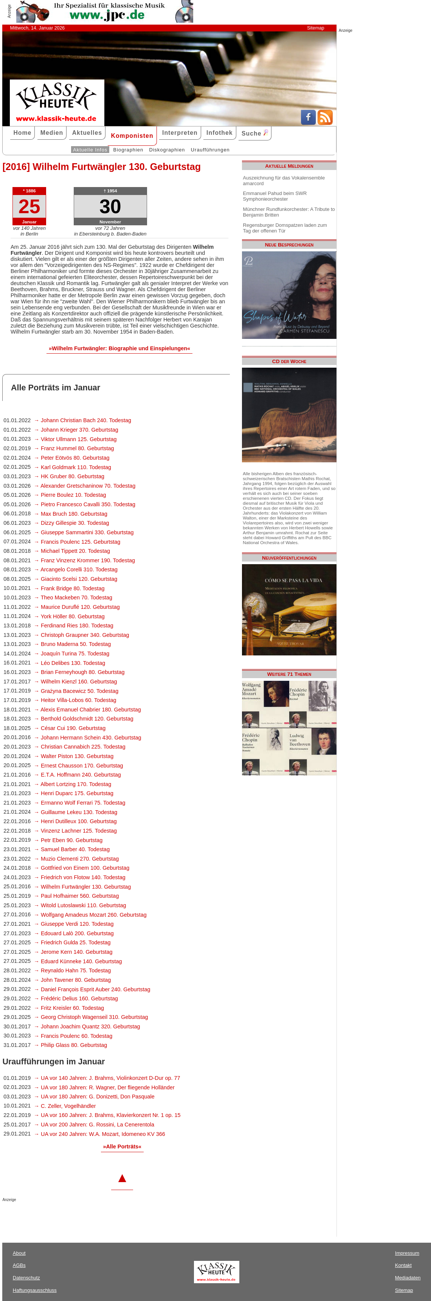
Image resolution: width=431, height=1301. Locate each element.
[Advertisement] (90, 1217)
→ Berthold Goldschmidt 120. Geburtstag (83, 719)
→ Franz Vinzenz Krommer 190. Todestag (84, 560)
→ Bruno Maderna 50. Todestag (72, 644)
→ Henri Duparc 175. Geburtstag (73, 793)
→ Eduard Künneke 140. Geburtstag (78, 961)
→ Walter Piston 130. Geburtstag (74, 756)
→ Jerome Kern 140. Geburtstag (73, 952)
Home (22, 132)
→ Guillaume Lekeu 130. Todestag (76, 812)
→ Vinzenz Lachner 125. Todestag (75, 831)
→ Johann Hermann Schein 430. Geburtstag (87, 738)
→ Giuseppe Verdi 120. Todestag (74, 924)
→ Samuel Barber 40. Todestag (72, 849)
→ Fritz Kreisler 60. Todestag (69, 1008)
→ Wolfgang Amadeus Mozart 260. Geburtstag (90, 915)
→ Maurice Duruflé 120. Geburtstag (77, 607)
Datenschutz (26, 1278)
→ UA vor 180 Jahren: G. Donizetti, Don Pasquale (94, 1097)
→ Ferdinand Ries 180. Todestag (73, 625)
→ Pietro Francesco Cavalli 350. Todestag (85, 504)
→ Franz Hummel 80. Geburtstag (74, 448)
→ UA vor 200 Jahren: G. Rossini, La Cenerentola (94, 1125)
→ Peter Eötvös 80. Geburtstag (72, 458)
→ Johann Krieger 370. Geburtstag (76, 430)
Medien (52, 132)
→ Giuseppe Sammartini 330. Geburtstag (84, 532)
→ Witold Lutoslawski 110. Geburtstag (80, 905)
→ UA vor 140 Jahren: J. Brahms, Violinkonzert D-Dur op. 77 (107, 1078)
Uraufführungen (210, 150)
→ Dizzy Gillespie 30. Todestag (71, 523)
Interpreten (180, 132)
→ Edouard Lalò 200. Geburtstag (74, 933)
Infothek (219, 132)
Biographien (128, 150)
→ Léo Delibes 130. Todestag (69, 663)
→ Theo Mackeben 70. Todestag (73, 597)
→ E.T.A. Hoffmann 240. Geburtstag (77, 775)
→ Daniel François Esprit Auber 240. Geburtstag (92, 989)
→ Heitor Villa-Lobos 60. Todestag (75, 700)
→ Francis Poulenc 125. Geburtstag (77, 542)
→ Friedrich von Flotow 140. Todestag (80, 877)
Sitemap (315, 28)
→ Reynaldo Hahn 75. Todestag (72, 970)
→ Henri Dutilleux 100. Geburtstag (75, 821)
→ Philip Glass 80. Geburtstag (70, 1045)
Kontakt (403, 1265)
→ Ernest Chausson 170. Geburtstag (78, 766)
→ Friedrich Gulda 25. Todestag (72, 942)
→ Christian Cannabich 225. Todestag (80, 747)
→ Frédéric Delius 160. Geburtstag (76, 998)
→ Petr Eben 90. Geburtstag (68, 840)
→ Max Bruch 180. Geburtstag (70, 514)
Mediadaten (408, 1278)
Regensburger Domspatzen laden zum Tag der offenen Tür (285, 228)
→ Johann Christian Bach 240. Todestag (82, 420)
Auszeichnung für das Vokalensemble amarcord (284, 180)
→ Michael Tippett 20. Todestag (72, 551)
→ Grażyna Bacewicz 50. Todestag (76, 691)
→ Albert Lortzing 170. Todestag (73, 784)
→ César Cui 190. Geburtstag (70, 728)
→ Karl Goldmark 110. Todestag (73, 467)
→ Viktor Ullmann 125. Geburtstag (75, 439)
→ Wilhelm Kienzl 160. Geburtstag (75, 682)
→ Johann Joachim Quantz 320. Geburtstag (87, 1026)
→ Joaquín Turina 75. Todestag (72, 653)
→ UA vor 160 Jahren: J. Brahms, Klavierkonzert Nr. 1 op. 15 (107, 1115)
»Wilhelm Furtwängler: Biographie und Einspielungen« (119, 348)
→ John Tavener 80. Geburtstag (72, 980)
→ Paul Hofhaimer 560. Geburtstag (76, 896)
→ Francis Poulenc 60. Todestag (73, 1036)
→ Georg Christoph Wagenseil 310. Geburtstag (91, 1017)
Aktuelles (87, 132)
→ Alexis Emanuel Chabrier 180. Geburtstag (87, 710)
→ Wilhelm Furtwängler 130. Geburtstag (82, 887)
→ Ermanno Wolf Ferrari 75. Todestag (80, 803)
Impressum (407, 1253)
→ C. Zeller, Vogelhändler (65, 1106)
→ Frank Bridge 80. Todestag (69, 588)
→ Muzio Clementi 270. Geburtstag (76, 859)
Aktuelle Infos (90, 150)
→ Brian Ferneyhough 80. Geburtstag (79, 672)
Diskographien (167, 150)
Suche (255, 133)
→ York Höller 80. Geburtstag (69, 616)
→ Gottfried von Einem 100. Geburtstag (82, 868)
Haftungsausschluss (35, 1290)
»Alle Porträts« (122, 1146)
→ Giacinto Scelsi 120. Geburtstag (76, 579)
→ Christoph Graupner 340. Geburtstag (81, 635)
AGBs (19, 1265)
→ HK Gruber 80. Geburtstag (69, 476)
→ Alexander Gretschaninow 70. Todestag (85, 486)
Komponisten (132, 136)
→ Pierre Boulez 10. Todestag (70, 495)
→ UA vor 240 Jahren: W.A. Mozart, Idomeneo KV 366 (99, 1134)
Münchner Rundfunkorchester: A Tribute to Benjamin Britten (289, 212)
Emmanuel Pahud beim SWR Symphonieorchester (275, 196)
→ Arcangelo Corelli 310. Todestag (76, 569)
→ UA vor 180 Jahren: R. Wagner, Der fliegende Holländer (104, 1087)
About (19, 1253)
